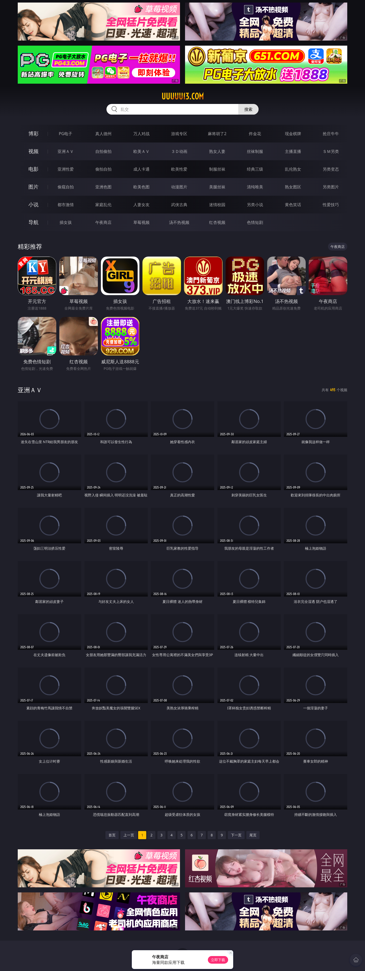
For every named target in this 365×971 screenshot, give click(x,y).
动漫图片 (179, 187)
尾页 (253, 835)
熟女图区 (293, 187)
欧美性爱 (179, 169)
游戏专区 (179, 133)
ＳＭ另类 (331, 151)
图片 (33, 186)
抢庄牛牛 (331, 133)
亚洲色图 (103, 187)
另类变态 (331, 169)
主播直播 (293, 151)
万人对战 (141, 133)
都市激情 (66, 204)
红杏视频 (217, 222)
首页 (112, 835)
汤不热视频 (179, 222)
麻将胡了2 (217, 133)
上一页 (128, 835)
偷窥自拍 (66, 187)
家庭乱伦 (103, 204)
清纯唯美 (255, 187)
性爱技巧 (331, 204)
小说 (33, 204)
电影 (33, 169)
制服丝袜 (217, 169)
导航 (33, 222)
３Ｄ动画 (179, 151)
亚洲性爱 (66, 169)
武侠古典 (179, 204)
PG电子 (65, 133)
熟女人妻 (217, 151)
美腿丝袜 (217, 187)
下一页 (236, 835)
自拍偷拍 (103, 151)
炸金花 (255, 133)
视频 (33, 151)
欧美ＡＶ (141, 151)
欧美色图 (141, 187)
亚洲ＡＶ (66, 151)
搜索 (248, 109)
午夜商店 (103, 222)
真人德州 (103, 133)
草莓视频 (141, 222)
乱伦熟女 (293, 169)
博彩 (33, 133)
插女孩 (66, 222)
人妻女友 (141, 204)
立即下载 (218, 959)
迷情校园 (217, 204)
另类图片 (331, 187)
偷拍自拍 (103, 169)
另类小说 (255, 204)
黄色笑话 (293, 204)
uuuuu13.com (182, 96)
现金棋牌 (293, 133)
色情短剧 (255, 222)
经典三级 (255, 169)
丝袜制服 (255, 151)
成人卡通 (141, 169)
